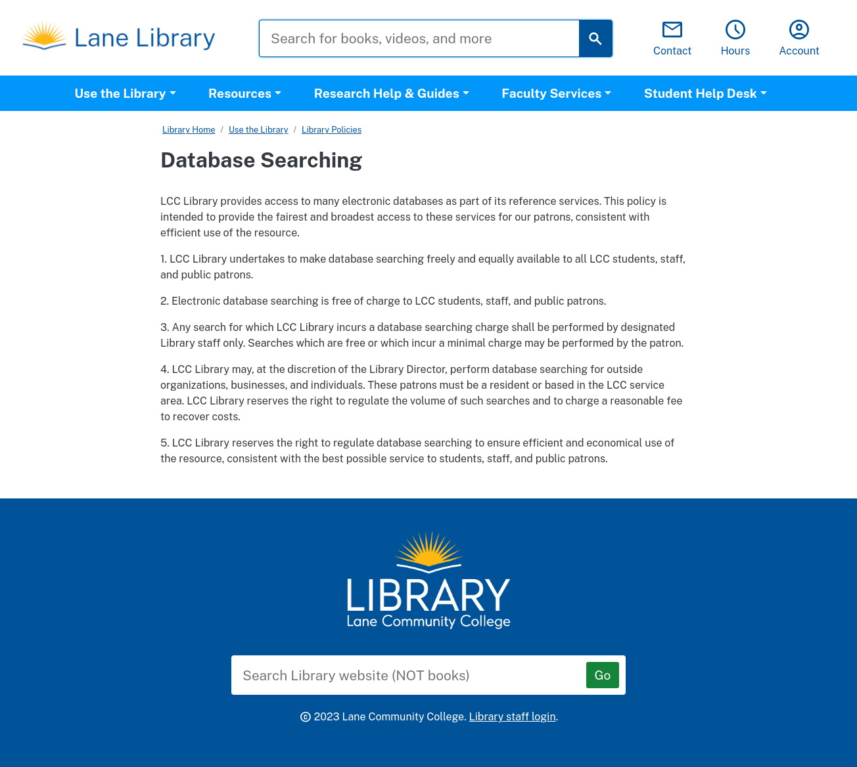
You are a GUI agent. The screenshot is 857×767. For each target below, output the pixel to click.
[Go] (602, 675)
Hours (735, 38)
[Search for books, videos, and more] (429, 38)
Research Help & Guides (386, 93)
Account (799, 38)
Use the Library (120, 93)
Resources (239, 93)
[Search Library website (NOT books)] (418, 675)
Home (203, 130)
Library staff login (512, 717)
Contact (672, 38)
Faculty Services (551, 93)
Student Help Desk (700, 93)
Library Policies (331, 130)
